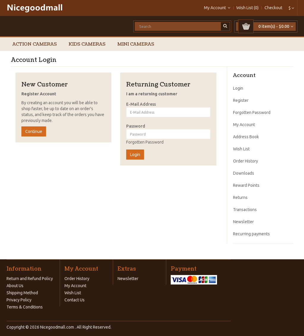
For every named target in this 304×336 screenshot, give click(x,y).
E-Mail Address (141, 104)
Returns (240, 197)
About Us (15, 285)
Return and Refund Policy (30, 278)
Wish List (241, 149)
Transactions (245, 209)
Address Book (246, 136)
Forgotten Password (145, 142)
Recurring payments (251, 233)
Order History (245, 161)
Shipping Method (22, 292)
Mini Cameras (135, 44)
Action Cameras (34, 44)
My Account (244, 124)
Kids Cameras (87, 44)
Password (135, 126)
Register (240, 100)
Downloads (243, 173)
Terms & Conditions (25, 307)
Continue (33, 131)
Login (238, 88)
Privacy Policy (19, 300)
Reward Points (246, 185)
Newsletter (243, 221)
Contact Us (74, 300)
